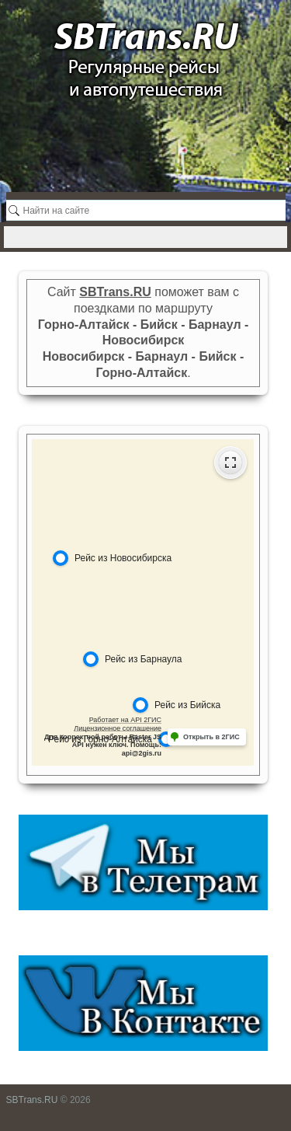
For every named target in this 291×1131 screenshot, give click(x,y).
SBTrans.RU (32, 1099)
